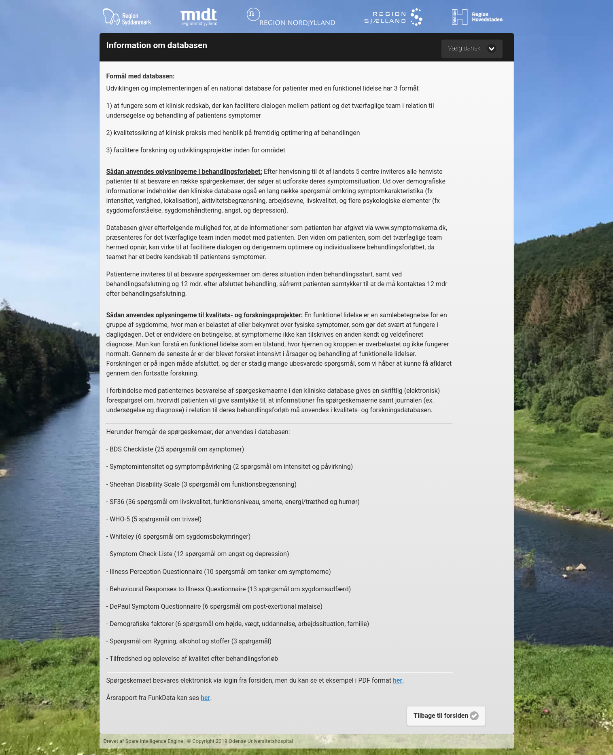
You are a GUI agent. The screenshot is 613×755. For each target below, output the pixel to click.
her (397, 680)
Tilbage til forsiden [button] (446, 715)
